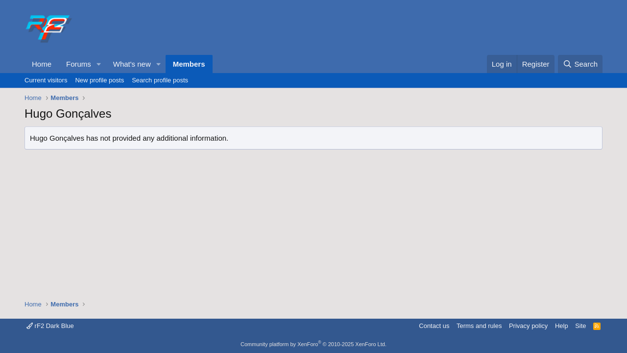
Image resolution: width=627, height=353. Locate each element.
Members (189, 64)
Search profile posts (160, 80)
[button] (99, 64)
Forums (78, 64)
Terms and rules (479, 325)
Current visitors (45, 80)
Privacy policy (528, 325)
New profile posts (99, 80)
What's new (132, 64)
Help (561, 325)
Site (580, 325)
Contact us (434, 325)
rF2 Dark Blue (50, 325)
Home (41, 64)
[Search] (580, 64)
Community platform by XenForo (313, 344)
